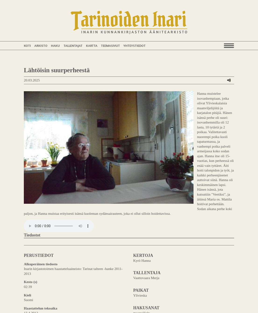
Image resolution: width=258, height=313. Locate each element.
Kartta (91, 45)
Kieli (27, 270)
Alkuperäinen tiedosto (40, 238)
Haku (55, 45)
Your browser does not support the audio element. (59, 200)
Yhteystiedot (134, 45)
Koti (27, 45)
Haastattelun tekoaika (40, 283)
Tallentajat (73, 45)
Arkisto (40, 45)
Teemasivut (110, 45)
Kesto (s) (30, 256)
